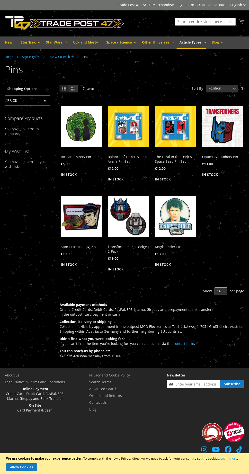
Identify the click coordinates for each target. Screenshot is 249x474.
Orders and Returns (105, 395)
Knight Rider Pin (168, 246)
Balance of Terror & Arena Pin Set (123, 159)
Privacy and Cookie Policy (109, 375)
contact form (183, 343)
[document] (125, 463)
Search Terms (100, 382)
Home (9, 57)
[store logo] (64, 23)
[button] (238, 5)
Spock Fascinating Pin (78, 246)
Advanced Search (103, 388)
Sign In (183, 4)
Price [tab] (12, 100)
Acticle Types (31, 57)
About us (12, 375)
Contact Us (98, 402)
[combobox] (205, 22)
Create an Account (212, 4)
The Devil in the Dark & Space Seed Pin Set (173, 159)
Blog (92, 409)
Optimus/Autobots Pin (220, 156)
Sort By (197, 88)
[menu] (124, 42)
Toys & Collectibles (61, 57)
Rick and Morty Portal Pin (81, 156)
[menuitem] (8, 42)
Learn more (228, 458)
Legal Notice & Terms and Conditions (35, 382)
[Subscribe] (232, 384)
